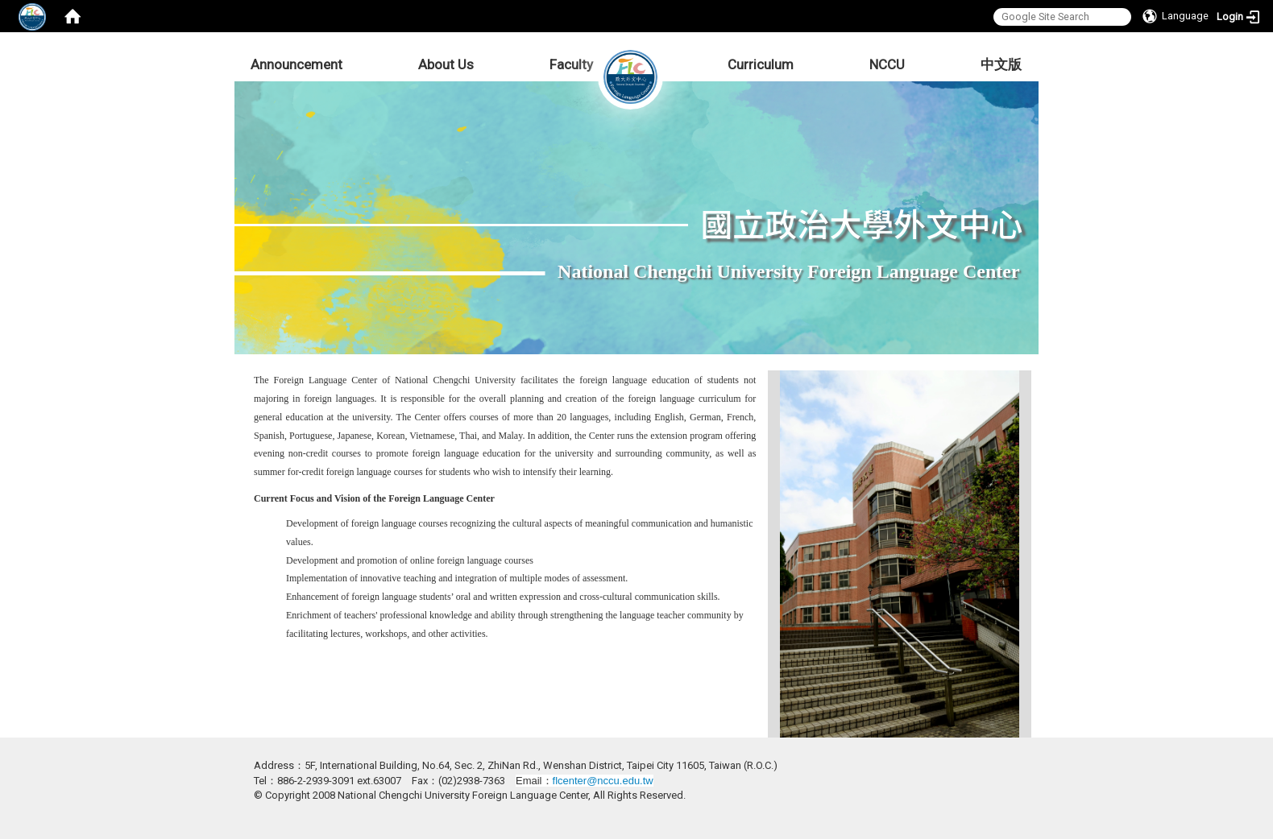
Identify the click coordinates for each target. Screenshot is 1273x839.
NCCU (887, 64)
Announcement (296, 64)
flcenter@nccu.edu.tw (603, 781)
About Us (446, 64)
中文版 (1001, 64)
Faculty (571, 64)
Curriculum (761, 64)
